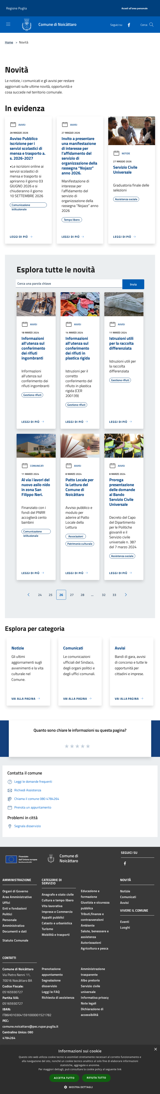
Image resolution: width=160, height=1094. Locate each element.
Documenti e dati (14, 931)
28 (82, 594)
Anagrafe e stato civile (58, 894)
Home (9, 42)
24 (40, 594)
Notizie (121, 153)
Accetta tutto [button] (64, 1078)
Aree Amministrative (17, 896)
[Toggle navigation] (8, 24)
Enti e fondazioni (14, 908)
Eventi (124, 921)
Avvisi (17, 125)
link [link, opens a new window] (119, 1069)
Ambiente (88, 925)
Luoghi (125, 927)
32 (104, 594)
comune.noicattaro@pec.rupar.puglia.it (30, 1026)
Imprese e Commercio (57, 911)
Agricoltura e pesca (94, 948)
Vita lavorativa (52, 905)
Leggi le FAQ (51, 991)
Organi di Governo (15, 891)
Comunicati (32, 466)
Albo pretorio (90, 980)
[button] (80, 1087)
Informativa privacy (95, 997)
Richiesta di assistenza (58, 997)
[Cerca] (151, 24)
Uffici (6, 902)
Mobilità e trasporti (56, 934)
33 (114, 594)
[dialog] (80, 1069)
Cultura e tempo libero (58, 900)
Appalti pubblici (53, 917)
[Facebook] (127, 24)
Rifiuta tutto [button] (96, 1077)
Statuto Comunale (15, 940)
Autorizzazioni (91, 942)
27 (72, 594)
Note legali (88, 1003)
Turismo (47, 928)
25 (50, 594)
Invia (133, 284)
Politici (7, 914)
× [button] (155, 1049)
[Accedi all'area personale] (135, 8)
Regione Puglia (16, 8)
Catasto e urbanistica (57, 923)
